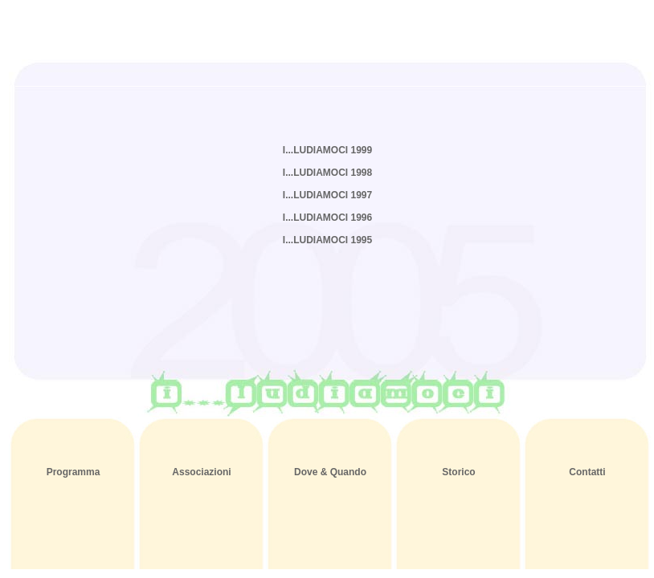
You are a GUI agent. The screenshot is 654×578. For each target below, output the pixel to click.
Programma (73, 472)
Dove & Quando (330, 472)
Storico (458, 472)
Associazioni (201, 472)
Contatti (587, 472)
